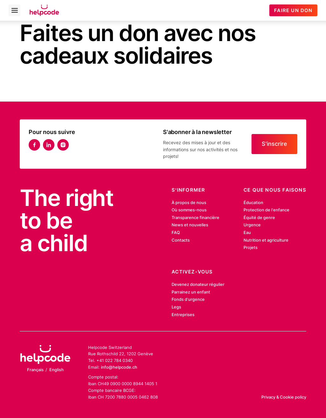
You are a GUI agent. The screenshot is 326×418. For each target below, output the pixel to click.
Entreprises (183, 314)
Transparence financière (195, 217)
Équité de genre (259, 217)
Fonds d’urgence (188, 299)
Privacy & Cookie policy (283, 397)
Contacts (181, 240)
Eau (247, 232)
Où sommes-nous (189, 209)
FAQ (176, 232)
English (56, 369)
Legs (176, 306)
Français (35, 369)
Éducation (253, 202)
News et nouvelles (190, 224)
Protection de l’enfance (266, 209)
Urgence (252, 224)
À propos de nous (189, 202)
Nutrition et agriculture (266, 240)
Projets (251, 247)
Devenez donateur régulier (198, 284)
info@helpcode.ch (119, 367)
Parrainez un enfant (191, 291)
